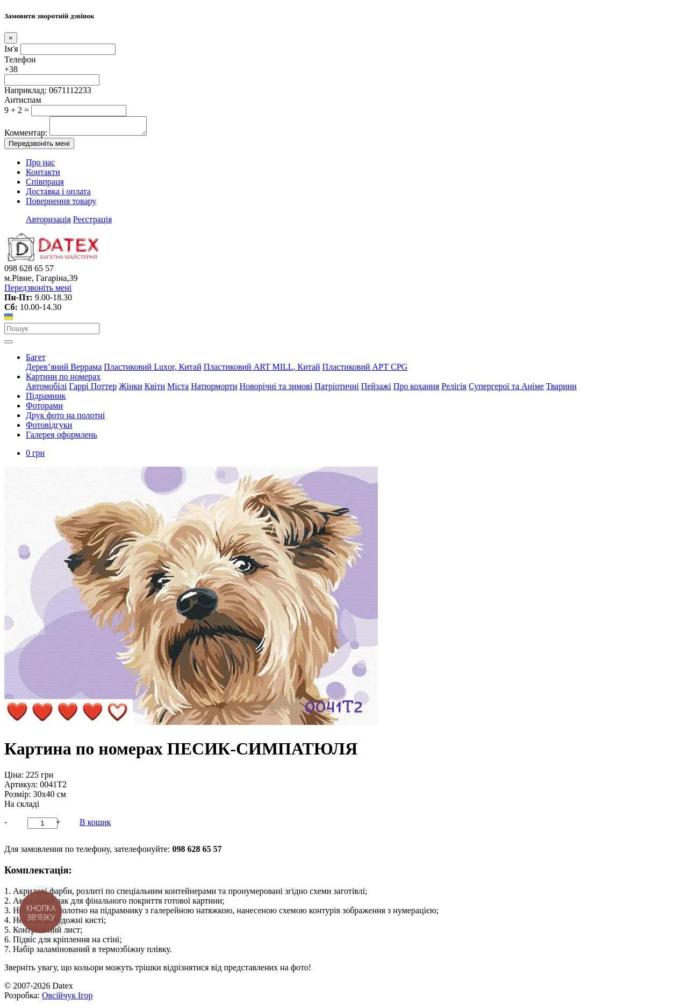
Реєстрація (92, 222)
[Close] (10, 38)
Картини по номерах (63, 379)
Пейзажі (376, 389)
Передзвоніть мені (39, 147)
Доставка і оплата (58, 194)
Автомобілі (46, 389)
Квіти (155, 389)
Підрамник (46, 399)
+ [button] (58, 825)
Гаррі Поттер (93, 389)
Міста (178, 389)
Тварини (561, 389)
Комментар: (25, 135)
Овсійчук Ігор (67, 998)
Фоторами (44, 408)
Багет (36, 360)
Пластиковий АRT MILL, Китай (262, 370)
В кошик (95, 825)
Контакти (43, 175)
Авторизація (48, 222)
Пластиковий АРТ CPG (364, 370)
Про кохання (416, 389)
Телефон (19, 59)
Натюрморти (214, 389)
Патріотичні (336, 389)
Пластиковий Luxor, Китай (152, 370)
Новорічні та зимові (276, 389)
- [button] (5, 825)
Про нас (40, 165)
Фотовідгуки (49, 428)
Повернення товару (61, 204)
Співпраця (45, 184)
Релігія (454, 389)
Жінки (130, 389)
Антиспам (22, 99)
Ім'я (11, 48)
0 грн (35, 456)
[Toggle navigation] (8, 345)
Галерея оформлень (61, 437)
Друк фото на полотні (65, 418)
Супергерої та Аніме (506, 389)
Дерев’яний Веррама (64, 370)
